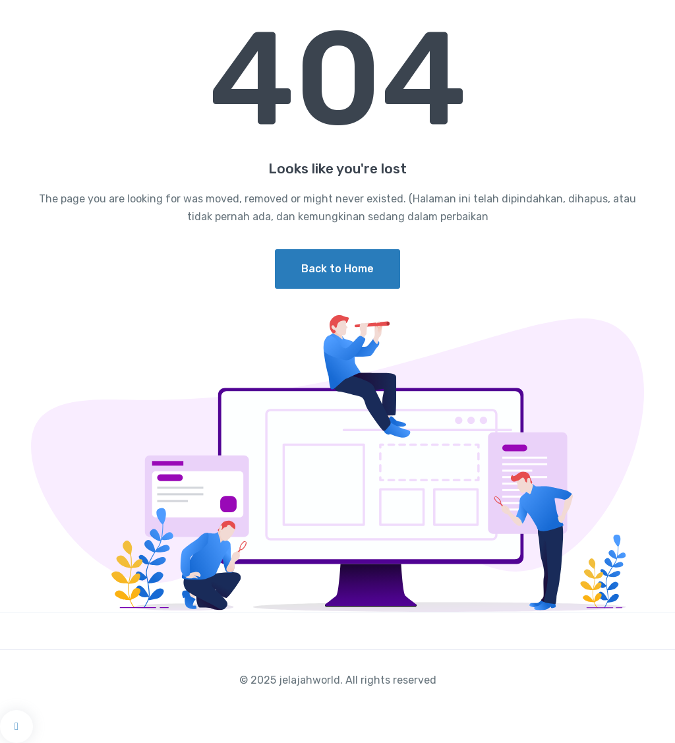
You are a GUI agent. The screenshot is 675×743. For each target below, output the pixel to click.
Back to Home (337, 268)
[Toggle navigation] (653, 18)
